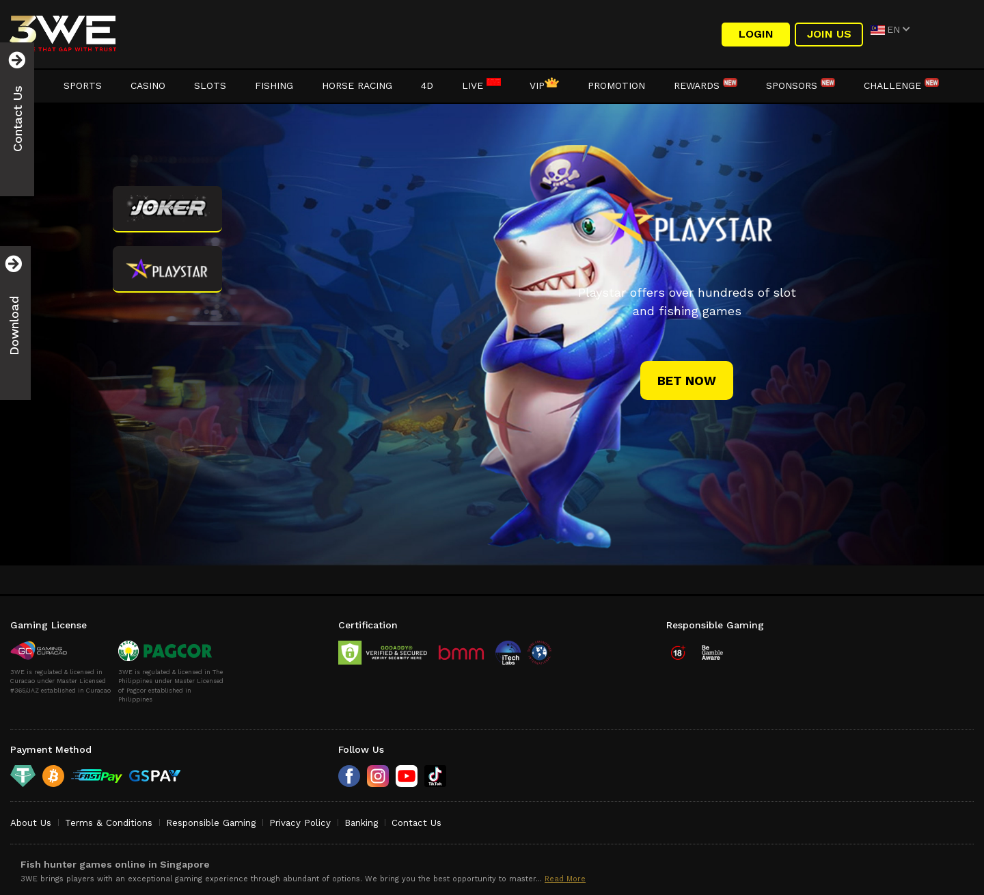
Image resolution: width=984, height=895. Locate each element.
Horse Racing (357, 85)
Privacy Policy (300, 823)
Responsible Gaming (211, 823)
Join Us (829, 33)
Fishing (274, 85)
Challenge (901, 85)
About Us (30, 823)
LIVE (481, 85)
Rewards (705, 85)
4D (427, 85)
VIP (544, 85)
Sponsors (800, 85)
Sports (83, 85)
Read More (565, 878)
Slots (210, 85)
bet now (686, 380)
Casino (148, 85)
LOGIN (756, 33)
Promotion (616, 85)
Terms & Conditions (108, 823)
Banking (361, 823)
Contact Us (416, 823)
